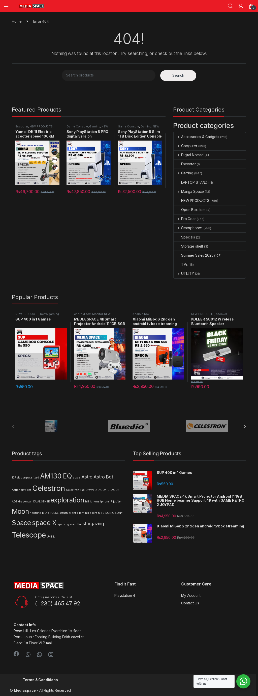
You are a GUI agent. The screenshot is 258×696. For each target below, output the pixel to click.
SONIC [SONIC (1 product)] (109, 513)
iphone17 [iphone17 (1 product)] (106, 501)
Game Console (77, 126)
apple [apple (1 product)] (76, 477)
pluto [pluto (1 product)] (45, 513)
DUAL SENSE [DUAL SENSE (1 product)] (41, 501)
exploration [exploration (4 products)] (67, 500)
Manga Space (189, 191)
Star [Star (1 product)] (79, 524)
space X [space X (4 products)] (44, 523)
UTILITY (184, 273)
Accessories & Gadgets (196, 137)
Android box (82, 314)
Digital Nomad (189, 155)
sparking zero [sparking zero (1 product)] (67, 524)
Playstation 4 (124, 595)
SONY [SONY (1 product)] (118, 513)
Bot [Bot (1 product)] (29, 490)
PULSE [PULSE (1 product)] (54, 513)
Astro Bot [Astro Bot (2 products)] (103, 476)
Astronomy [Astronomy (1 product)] (19, 490)
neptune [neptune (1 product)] (35, 513)
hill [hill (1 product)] (87, 501)
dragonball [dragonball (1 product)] (25, 501)
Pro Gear (185, 219)
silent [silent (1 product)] (72, 513)
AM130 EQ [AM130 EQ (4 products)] (56, 476)
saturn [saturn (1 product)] (63, 513)
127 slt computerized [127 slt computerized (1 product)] (25, 477)
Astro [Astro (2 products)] (86, 476)
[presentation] (245, 426)
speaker (221, 314)
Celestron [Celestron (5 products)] (48, 488)
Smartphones (188, 228)
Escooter (21, 126)
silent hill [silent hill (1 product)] (83, 513)
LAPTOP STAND (190, 182)
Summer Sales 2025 (193, 255)
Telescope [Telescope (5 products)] (29, 534)
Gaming (94, 126)
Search (230, 6)
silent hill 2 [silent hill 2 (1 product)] (97, 513)
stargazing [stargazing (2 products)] (93, 523)
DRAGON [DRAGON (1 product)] (101, 490)
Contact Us (190, 603)
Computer (185, 146)
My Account (191, 595)
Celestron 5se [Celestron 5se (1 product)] (75, 490)
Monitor (97, 314)
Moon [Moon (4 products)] (20, 511)
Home (16, 21)
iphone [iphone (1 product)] (94, 501)
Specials (184, 237)
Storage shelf (188, 246)
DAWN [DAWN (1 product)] (90, 490)
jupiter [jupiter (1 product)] (117, 501)
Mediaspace (25, 690)
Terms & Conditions (40, 680)
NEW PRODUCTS (41, 126)
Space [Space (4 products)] (21, 523)
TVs (181, 264)
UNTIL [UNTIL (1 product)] (51, 536)
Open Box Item (189, 209)
